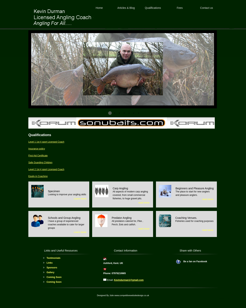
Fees (180, 7)
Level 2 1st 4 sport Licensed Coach (46, 169)
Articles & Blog (126, 7)
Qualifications (153, 7)
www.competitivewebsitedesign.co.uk (131, 295)
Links (49, 262)
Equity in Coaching (38, 176)
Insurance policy (36, 148)
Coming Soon (54, 277)
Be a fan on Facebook (195, 261)
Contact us (206, 7)
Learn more (80, 198)
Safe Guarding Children (40, 162)
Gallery (50, 272)
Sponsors (52, 267)
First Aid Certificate (38, 155)
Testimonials (53, 258)
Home (99, 7)
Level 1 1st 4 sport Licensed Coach (46, 142)
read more (143, 202)
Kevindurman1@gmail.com (129, 280)
